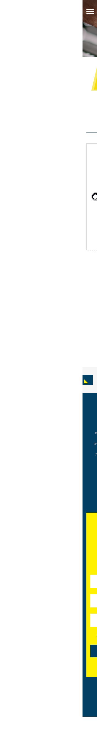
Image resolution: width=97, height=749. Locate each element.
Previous (92, 380)
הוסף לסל (36, 319)
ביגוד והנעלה (83, 448)
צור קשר (30, 449)
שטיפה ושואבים (80, 443)
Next (5, 380)
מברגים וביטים (82, 438)
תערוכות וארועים (23, 443)
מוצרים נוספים (82, 480)
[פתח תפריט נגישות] (90, 30)
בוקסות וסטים (82, 422)
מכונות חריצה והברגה (77, 502)
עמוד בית (87, 60)
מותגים (31, 438)
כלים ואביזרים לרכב (78, 496)
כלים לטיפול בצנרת (78, 491)
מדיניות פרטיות (24, 454)
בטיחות (87, 453)
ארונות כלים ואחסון (78, 416)
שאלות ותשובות (24, 433)
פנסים (88, 475)
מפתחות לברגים (67, 60)
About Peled (26, 459)
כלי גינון (87, 470)
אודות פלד (28, 416)
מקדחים (87, 485)
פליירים (87, 432)
